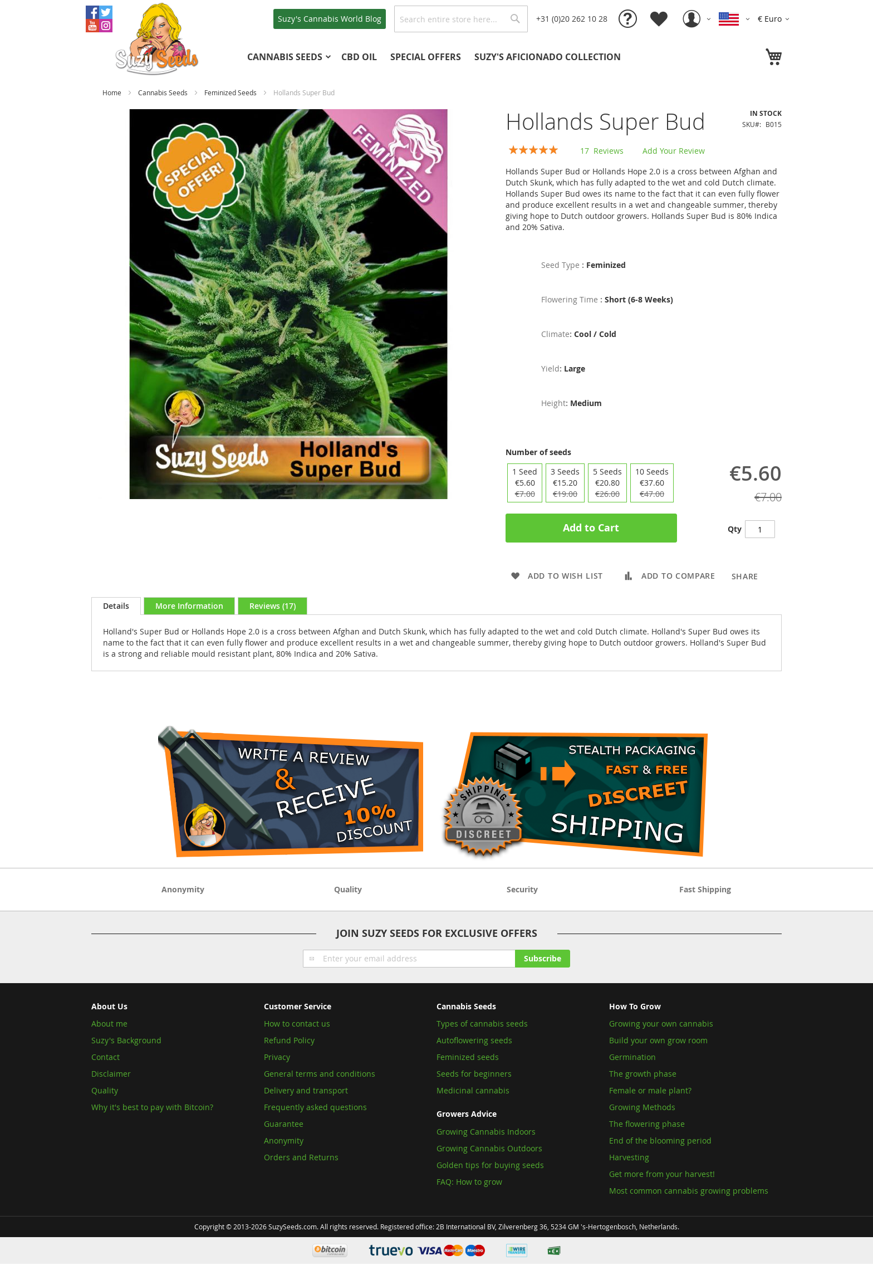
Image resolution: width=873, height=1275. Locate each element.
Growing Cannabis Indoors (486, 1131)
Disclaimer (111, 1073)
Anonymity (283, 1140)
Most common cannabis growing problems (688, 1190)
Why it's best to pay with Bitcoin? (153, 1107)
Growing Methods (642, 1107)
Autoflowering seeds (474, 1040)
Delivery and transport (306, 1090)
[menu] (453, 57)
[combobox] (461, 19)
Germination (632, 1057)
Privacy (277, 1057)
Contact (105, 1057)
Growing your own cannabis (661, 1023)
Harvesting (629, 1157)
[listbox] (590, 482)
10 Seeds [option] (652, 483)
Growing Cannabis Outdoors (489, 1148)
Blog (329, 18)
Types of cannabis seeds (482, 1023)
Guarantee (283, 1123)
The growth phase (642, 1073)
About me (109, 1023)
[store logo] (158, 38)
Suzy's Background (126, 1040)
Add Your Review (674, 150)
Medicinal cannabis (472, 1090)
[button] (775, 19)
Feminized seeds (467, 1057)
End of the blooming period (660, 1140)
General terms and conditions (319, 1073)
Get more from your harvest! (662, 1174)
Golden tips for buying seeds (490, 1165)
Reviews (272, 605)
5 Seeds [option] (607, 483)
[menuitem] (288, 57)
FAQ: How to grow (469, 1181)
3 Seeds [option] (565, 483)
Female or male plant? (650, 1090)
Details (116, 605)
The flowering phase (647, 1123)
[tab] (116, 606)
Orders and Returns (301, 1157)
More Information (189, 605)
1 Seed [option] (524, 483)
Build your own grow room (658, 1040)
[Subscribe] (542, 959)
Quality (104, 1090)
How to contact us (297, 1023)
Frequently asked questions (315, 1107)
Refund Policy (289, 1040)
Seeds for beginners (474, 1073)
